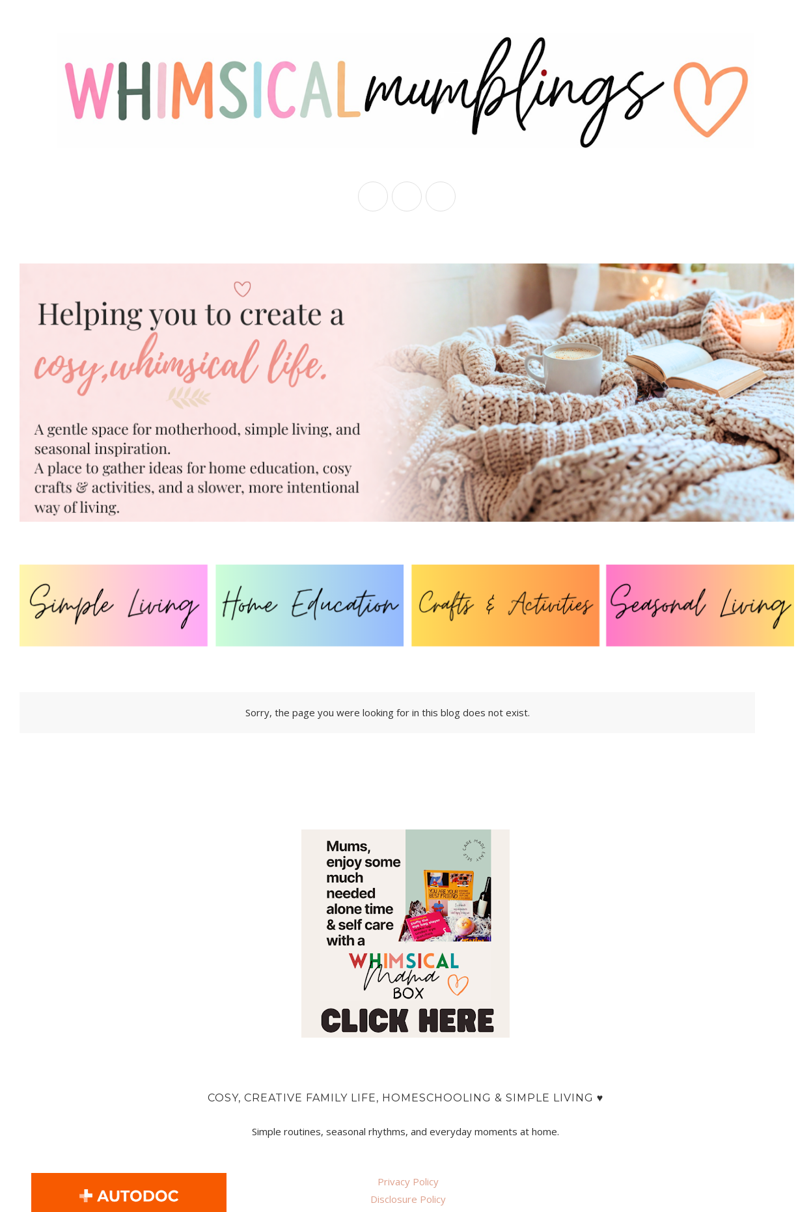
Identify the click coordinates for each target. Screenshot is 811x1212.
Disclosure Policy (408, 1198)
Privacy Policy (408, 1181)
